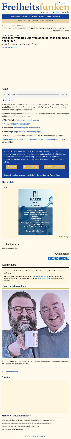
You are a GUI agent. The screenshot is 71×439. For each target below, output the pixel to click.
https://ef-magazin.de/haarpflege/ (27, 132)
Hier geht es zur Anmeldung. (48, 175)
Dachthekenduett (16, 26)
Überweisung (30, 166)
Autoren (34, 16)
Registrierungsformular (42, 278)
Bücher (49, 16)
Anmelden (64, 3)
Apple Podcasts (36, 139)
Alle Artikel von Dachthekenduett (12, 429)
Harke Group (63, 237)
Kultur (42, 21)
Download (7, 100)
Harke (5, 187)
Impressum (56, 16)
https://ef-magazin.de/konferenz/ (27, 128)
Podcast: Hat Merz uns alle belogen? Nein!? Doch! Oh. (20, 426)
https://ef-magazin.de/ (21, 124)
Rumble (20, 139)
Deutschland (21, 21)
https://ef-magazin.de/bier (28, 120)
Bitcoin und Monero (54, 166)
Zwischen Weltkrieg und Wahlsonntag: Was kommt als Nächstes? (35, 38)
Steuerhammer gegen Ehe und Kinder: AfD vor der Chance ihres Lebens (26, 423)
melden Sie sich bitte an (40, 276)
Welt (28, 21)
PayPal (12, 166)
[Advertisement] (35, 397)
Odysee (12, 139)
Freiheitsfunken (15, 16)
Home (4, 26)
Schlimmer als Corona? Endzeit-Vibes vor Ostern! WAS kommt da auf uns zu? (28, 420)
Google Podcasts (51, 139)
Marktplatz (42, 16)
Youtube (5, 139)
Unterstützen (26, 16)
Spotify (26, 139)
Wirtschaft (35, 21)
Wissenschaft (49, 21)
